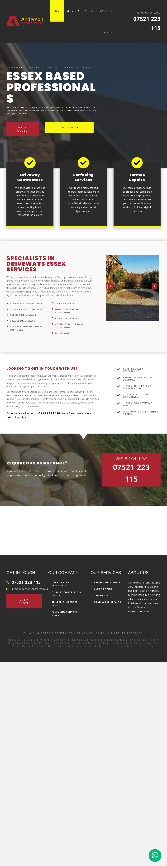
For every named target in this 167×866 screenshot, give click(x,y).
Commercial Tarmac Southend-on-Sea (81, 643)
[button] (110, 286)
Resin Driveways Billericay (42, 646)
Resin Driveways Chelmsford (29, 640)
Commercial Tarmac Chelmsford (77, 640)
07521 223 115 (26, 582)
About (90, 10)
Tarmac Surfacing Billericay (133, 646)
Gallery (106, 10)
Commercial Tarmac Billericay (87, 646)
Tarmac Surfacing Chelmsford (125, 640)
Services (73, 10)
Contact (105, 32)
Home (57, 10)
